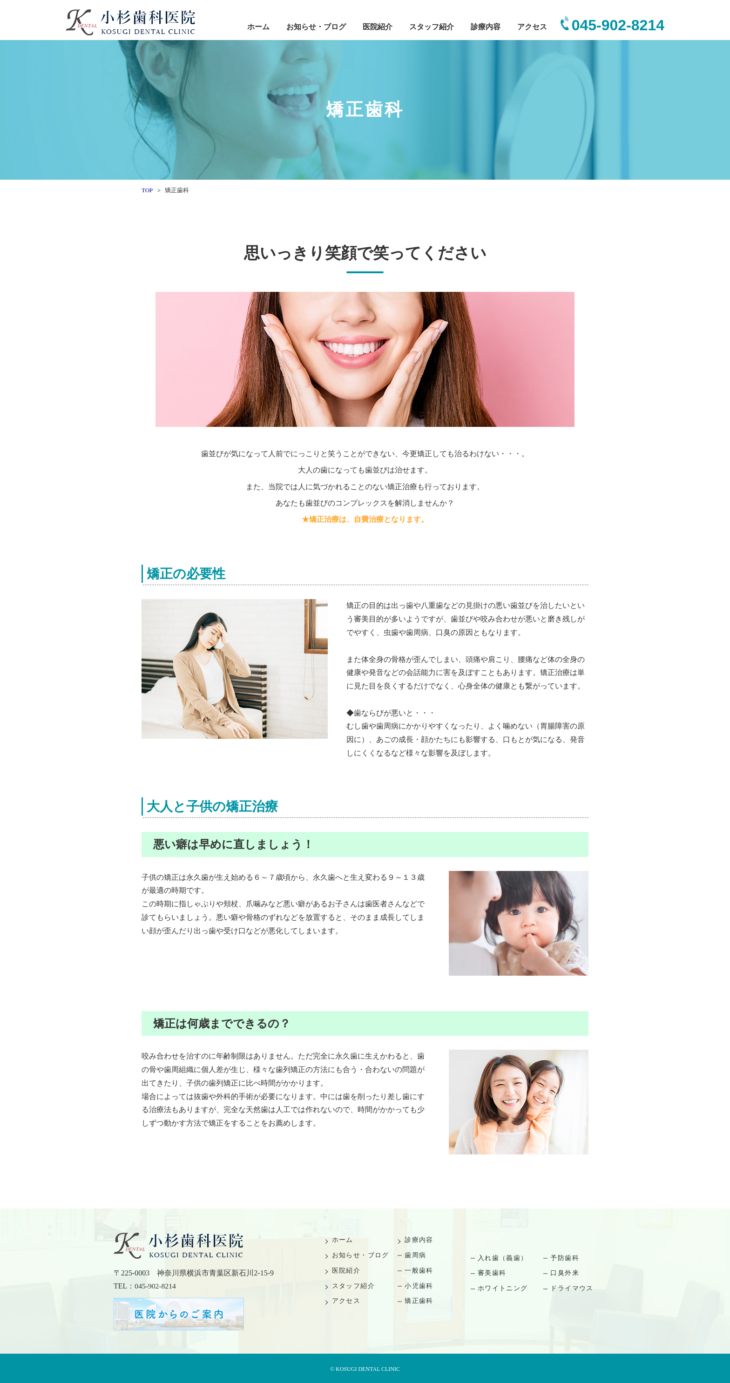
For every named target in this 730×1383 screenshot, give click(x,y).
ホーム (258, 27)
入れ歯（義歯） (503, 1258)
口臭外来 (564, 1272)
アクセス (532, 27)
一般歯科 (419, 1270)
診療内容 (485, 27)
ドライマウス (571, 1288)
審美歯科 (492, 1272)
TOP (147, 190)
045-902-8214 (618, 25)
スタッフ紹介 (431, 27)
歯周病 (415, 1255)
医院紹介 (377, 27)
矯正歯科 (419, 1300)
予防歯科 (564, 1258)
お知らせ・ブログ (316, 27)
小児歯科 (419, 1285)
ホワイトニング (503, 1288)
